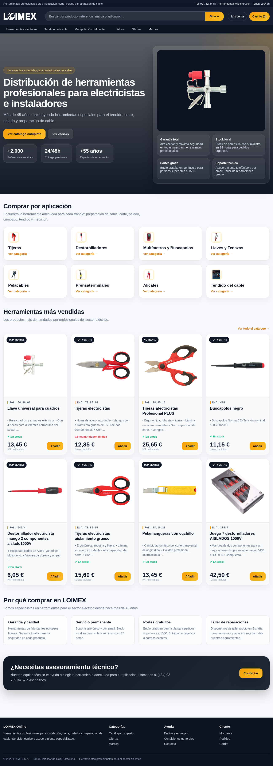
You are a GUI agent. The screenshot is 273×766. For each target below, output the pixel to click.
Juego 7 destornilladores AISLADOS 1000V (232, 536)
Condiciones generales (179, 738)
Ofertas (136, 29)
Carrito (223, 744)
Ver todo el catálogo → (254, 328)
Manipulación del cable (90, 29)
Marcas (153, 29)
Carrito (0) (259, 16)
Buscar (214, 16)
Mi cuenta (237, 16)
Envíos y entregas (176, 733)
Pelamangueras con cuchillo (168, 533)
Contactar (250, 673)
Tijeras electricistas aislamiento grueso (92, 536)
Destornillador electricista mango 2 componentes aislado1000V (30, 538)
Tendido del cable (55, 29)
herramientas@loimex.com (235, 3)
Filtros (120, 29)
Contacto (170, 744)
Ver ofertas (60, 134)
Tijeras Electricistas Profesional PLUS (160, 411)
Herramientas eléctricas (21, 29)
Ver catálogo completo (24, 134)
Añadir (55, 446)
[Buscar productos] (125, 16)
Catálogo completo (121, 733)
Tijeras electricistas (92, 408)
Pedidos (224, 738)
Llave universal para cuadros (33, 408)
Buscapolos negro (226, 408)
